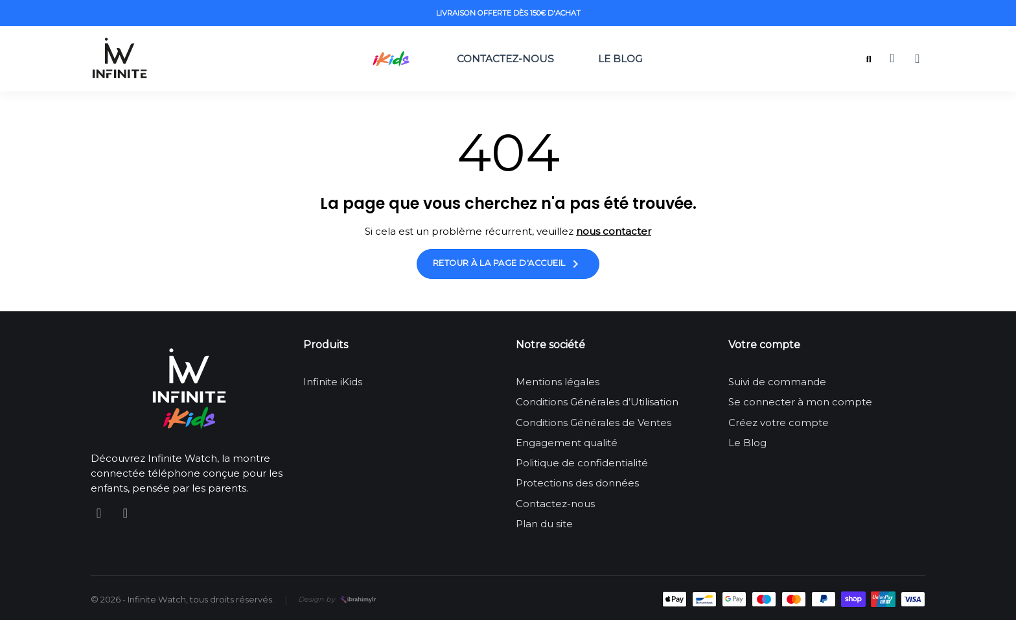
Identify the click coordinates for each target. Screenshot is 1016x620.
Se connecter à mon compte (800, 402)
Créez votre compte (778, 422)
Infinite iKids (332, 382)
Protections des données (577, 483)
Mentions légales (557, 382)
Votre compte (764, 345)
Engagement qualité (567, 442)
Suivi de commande (777, 382)
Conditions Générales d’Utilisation (597, 402)
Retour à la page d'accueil (508, 264)
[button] (868, 59)
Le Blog (620, 59)
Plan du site (544, 524)
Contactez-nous (505, 59)
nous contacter (613, 231)
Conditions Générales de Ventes (593, 422)
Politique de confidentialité (582, 463)
